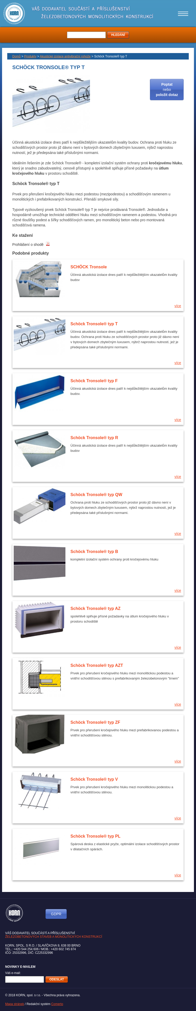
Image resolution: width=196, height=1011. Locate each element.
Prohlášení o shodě (31, 244)
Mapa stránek (14, 1004)
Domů (16, 56)
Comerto (57, 1004)
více (178, 306)
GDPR (56, 914)
